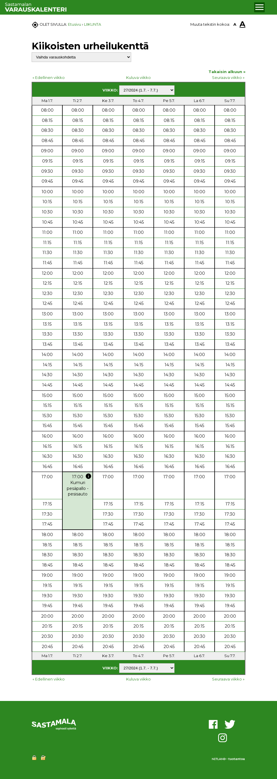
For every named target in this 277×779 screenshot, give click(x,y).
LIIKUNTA (92, 24)
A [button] (234, 24)
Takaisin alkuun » (226, 71)
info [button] (88, 476)
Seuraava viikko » (228, 77)
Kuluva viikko (138, 77)
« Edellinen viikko (49, 77)
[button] (259, 7)
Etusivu (74, 24)
